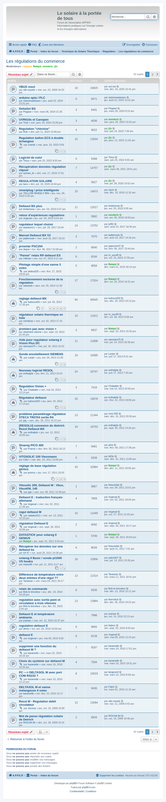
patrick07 (113, 557)
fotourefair (114, 485)
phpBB (72, 783)
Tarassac (28, 581)
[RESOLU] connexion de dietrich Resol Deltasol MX (41, 427)
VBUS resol (27, 86)
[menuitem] (32, 44)
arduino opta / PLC (32, 97)
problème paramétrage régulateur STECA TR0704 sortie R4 (42, 415)
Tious (26, 160)
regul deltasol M (30, 512)
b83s (111, 456)
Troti (25, 122)
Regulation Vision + (32, 386)
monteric (48, 66)
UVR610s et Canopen (34, 119)
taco (25, 184)
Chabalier (33, 389)
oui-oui (112, 86)
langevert (113, 672)
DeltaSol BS (27, 108)
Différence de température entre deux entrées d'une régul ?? (41, 576)
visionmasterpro (32, 100)
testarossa (29, 209)
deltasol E (26, 635)
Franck (31, 448)
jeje (30, 492)
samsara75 (29, 346)
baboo (111, 625)
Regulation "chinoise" (34, 128)
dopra (26, 249)
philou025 (33, 271)
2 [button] (152, 74)
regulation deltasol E (33, 625)
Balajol (37, 66)
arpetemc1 (29, 227)
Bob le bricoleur (31, 592)
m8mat (27, 258)
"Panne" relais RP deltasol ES (40, 255)
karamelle (33, 653)
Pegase (27, 111)
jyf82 (111, 224)
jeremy (31, 472)
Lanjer (31, 357)
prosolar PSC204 (31, 246)
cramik (31, 144)
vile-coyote (29, 89)
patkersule (29, 238)
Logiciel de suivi (30, 157)
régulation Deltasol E (33, 523)
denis (26, 628)
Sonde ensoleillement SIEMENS (41, 354)
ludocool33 (34, 302)
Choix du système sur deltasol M (42, 661)
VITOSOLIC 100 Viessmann (38, 456)
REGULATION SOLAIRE (35, 181)
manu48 (27, 564)
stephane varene (32, 332)
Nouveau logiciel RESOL (36, 370)
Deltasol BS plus (30, 206)
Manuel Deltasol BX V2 (35, 235)
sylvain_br (28, 173)
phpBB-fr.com (88, 787)
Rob (25, 131)
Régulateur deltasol (32, 397)
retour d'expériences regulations (41, 215)
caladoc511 (34, 515)
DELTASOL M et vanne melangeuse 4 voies (34, 688)
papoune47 (114, 246)
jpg (25, 420)
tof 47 (26, 552)
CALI (26, 459)
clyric (111, 189)
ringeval (27, 218)
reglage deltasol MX (33, 298)
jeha (110, 445)
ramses (27, 66)
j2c (56, 66)
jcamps (27, 620)
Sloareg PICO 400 (31, 445)
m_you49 (113, 255)
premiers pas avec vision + (37, 329)
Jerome (32, 708)
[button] (157, 74)
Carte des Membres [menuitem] (53, 44)
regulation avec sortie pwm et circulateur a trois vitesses (39, 601)
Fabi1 (111, 686)
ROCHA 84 (29, 722)
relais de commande (33, 589)
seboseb (28, 285)
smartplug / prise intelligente (39, 190)
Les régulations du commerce (35, 61)
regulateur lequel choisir (36, 224)
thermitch (113, 599)
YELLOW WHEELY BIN (36, 193)
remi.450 (113, 413)
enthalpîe (28, 373)
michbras (28, 321)
